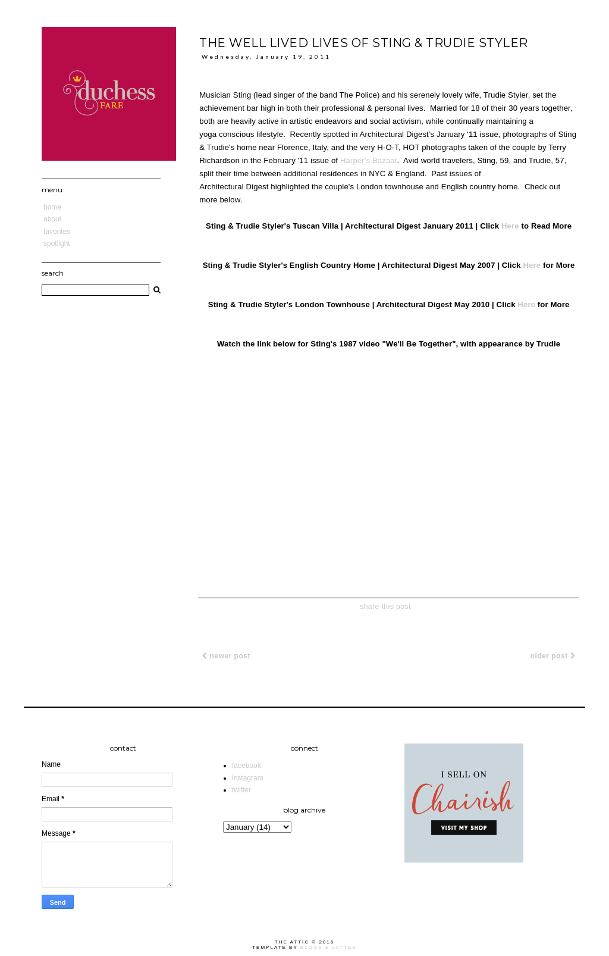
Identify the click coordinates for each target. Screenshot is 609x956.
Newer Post (226, 656)
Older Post (552, 656)
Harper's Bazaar (368, 160)
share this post (385, 606)
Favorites (56, 231)
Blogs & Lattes (328, 947)
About (52, 219)
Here (510, 225)
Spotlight (56, 243)
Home (52, 207)
